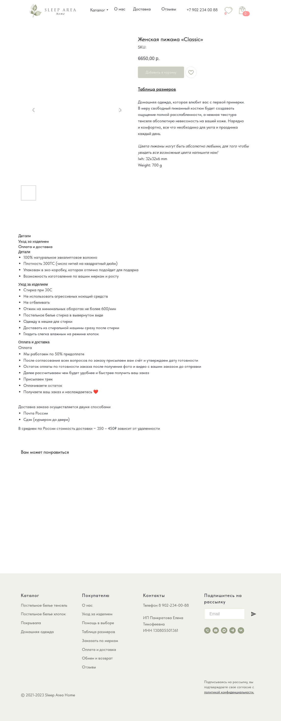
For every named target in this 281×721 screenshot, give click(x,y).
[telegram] (232, 630)
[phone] (207, 630)
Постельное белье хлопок (43, 613)
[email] (216, 630)
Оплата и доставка (99, 649)
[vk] (241, 630)
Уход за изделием (97, 613)
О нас (87, 605)
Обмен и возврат (97, 658)
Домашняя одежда (37, 631)
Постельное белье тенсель (44, 605)
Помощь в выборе (98, 622)
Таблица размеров (98, 631)
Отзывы (89, 667)
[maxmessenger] (224, 630)
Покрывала (31, 622)
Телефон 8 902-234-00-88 (166, 605)
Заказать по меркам (100, 640)
